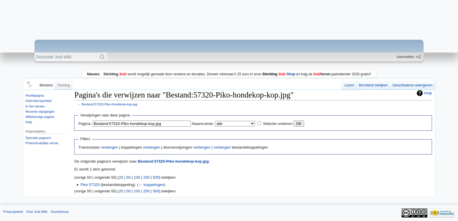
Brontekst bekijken (373, 85)
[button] (28, 84)
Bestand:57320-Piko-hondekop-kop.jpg (109, 104)
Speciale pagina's (38, 138)
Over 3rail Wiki (36, 211)
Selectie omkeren (277, 123)
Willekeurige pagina (39, 117)
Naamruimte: (203, 123)
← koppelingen (151, 184)
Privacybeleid (13, 211)
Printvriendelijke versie (41, 143)
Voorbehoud (60, 211)
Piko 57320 (90, 184)
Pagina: (85, 123)
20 (121, 177)
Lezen (349, 85)
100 (137, 177)
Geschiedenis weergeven (413, 85)
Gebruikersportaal (38, 100)
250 (146, 177)
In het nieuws (35, 106)
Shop (278, 74)
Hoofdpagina (34, 95)
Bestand (46, 85)
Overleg (63, 85)
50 (128, 177)
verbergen (109, 147)
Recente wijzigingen (40, 111)
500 (156, 177)
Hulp (28, 122)
